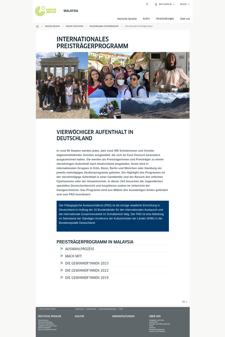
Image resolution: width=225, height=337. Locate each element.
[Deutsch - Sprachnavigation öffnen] (185, 4)
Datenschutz (91, 309)
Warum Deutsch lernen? (47, 329)
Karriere (152, 328)
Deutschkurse (43, 320)
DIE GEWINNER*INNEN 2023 (87, 263)
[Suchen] (147, 4)
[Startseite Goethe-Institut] (45, 11)
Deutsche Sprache (127, 18)
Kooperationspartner (157, 329)
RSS (121, 309)
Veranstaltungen (123, 316)
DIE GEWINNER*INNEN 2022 (87, 270)
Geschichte (153, 322)
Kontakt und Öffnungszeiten (159, 324)
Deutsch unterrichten (46, 324)
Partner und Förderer (157, 331)
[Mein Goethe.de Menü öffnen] (164, 4)
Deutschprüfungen (45, 322)
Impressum (79, 309)
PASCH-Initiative (44, 328)
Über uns (185, 18)
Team (151, 326)
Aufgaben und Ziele (156, 320)
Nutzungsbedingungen (107, 309)
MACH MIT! (73, 256)
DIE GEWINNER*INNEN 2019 (87, 278)
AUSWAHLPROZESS (79, 249)
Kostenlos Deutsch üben (47, 326)
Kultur (79, 316)
